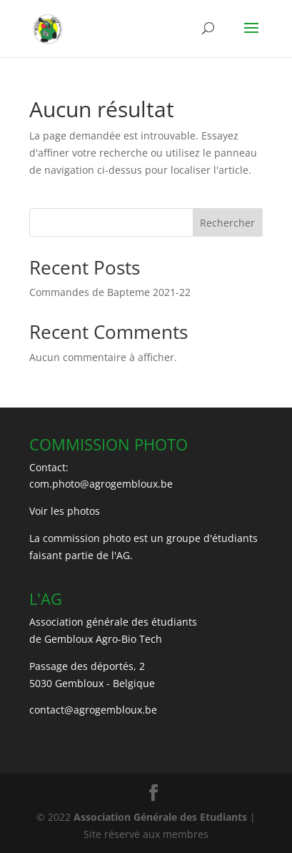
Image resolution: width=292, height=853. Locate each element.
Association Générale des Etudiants (159, 817)
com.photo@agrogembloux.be (101, 483)
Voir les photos (64, 511)
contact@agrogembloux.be (93, 709)
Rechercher (227, 223)
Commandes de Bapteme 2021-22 (110, 292)
